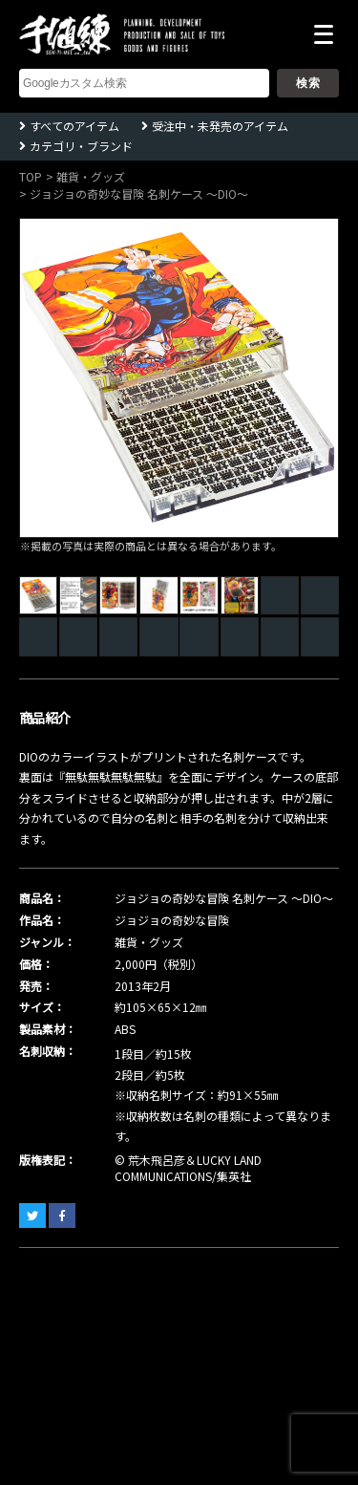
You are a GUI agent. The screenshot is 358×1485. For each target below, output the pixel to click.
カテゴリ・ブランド (81, 146)
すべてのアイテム (74, 126)
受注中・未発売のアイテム (220, 126)
